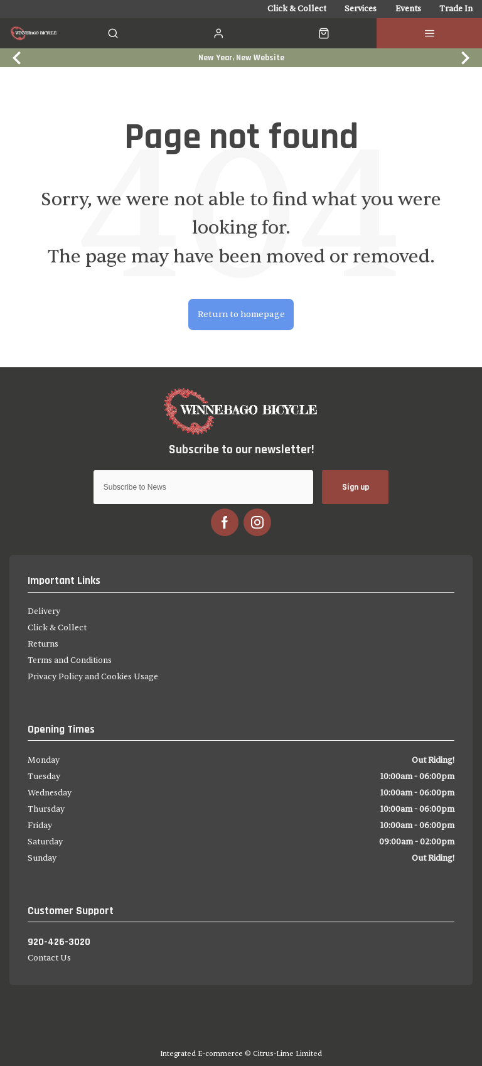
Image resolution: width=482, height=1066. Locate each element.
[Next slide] (464, 57)
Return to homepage (241, 314)
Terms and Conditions (70, 660)
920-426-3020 (59, 941)
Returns (43, 644)
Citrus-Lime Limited (287, 1053)
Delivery (44, 611)
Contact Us (49, 958)
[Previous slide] (18, 57)
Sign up (355, 487)
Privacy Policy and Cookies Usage (93, 677)
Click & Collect (57, 628)
